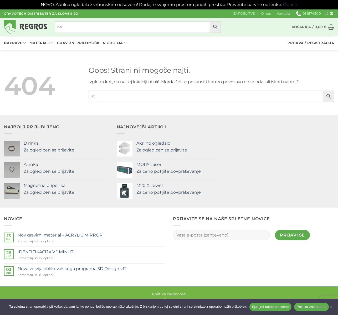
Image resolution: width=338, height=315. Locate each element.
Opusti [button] (290, 4)
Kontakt (283, 13)
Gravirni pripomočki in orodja (91, 42)
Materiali (41, 42)
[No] (331, 308)
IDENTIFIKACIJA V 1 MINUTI (46, 251)
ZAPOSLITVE (244, 13)
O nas (266, 13)
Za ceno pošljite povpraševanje (168, 171)
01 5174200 (308, 13)
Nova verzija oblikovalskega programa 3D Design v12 (72, 268)
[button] (313, 27)
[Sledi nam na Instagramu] (326, 13)
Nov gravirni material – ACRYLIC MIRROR (60, 235)
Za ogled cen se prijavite (49, 150)
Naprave (15, 42)
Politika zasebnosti (169, 294)
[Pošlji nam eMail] (331, 13)
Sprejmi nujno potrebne (270, 307)
